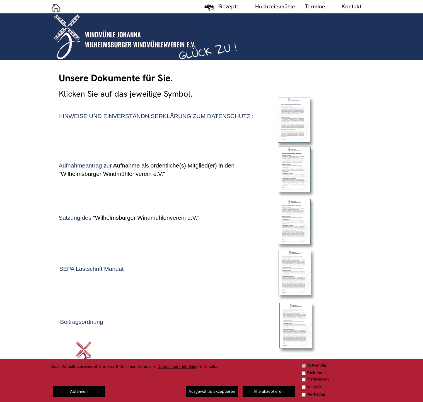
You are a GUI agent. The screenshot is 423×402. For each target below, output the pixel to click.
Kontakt (352, 6)
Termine (316, 6)
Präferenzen (317, 379)
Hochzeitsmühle (275, 6)
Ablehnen (79, 391)
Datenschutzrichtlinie (177, 366)
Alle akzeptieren (268, 391)
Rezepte (229, 6)
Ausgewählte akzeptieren (211, 391)
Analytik (314, 386)
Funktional (316, 372)
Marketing (315, 394)
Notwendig (316, 365)
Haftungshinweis (357, 391)
